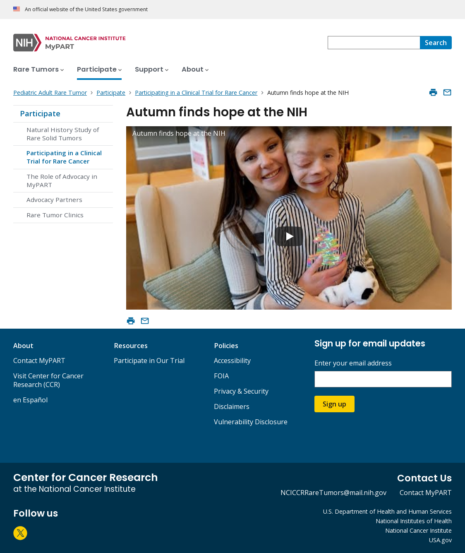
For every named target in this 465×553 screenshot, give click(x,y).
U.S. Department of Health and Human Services (387, 511)
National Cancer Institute (418, 530)
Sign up (334, 404)
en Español (30, 399)
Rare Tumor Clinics (55, 215)
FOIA (221, 375)
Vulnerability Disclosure (251, 421)
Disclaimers (231, 406)
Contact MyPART (39, 360)
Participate (40, 113)
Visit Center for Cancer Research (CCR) (48, 380)
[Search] (436, 42)
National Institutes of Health (414, 521)
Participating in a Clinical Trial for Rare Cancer (64, 157)
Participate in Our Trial (149, 360)
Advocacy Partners (54, 199)
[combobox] (374, 42)
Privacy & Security (241, 391)
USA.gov (440, 540)
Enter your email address (353, 363)
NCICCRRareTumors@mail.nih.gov (333, 492)
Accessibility (232, 360)
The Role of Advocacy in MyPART (61, 180)
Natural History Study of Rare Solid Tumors (62, 133)
